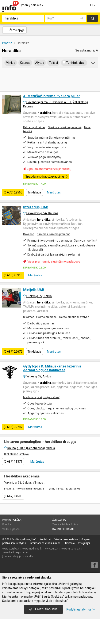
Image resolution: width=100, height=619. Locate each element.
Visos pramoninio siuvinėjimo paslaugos (53, 261)
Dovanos (28, 234)
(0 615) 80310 (13, 275)
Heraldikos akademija (21, 476)
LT (93, 5)
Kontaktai (45, 539)
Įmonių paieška (32, 5)
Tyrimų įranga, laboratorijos (63, 488)
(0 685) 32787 (13, 427)
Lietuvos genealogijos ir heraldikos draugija (40, 442)
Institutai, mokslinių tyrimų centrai (24, 488)
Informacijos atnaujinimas (45, 543)
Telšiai (53, 62)
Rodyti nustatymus (80, 609)
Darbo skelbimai (63, 529)
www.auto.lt (51, 548)
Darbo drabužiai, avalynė (74, 317)
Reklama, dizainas (34, 127)
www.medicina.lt (32, 548)
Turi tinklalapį (74, 62)
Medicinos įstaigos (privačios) (41, 397)
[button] (93, 63)
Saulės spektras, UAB (24, 539)
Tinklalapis (34, 192)
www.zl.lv (28, 556)
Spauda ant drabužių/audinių (46, 176)
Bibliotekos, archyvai (16, 454)
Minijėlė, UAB (33, 290)
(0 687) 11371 (13, 461)
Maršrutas (53, 192)
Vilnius (10, 62)
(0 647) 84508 (13, 496)
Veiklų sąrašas (11, 529)
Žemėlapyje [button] (14, 30)
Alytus (39, 62)
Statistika (69, 543)
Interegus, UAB (35, 207)
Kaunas (25, 62)
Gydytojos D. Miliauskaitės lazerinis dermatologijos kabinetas (52, 368)
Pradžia (6, 524)
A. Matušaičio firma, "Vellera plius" (51, 96)
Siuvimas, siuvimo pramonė (64, 127)
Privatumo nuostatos (66, 539)
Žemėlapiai (59, 519)
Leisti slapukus (43, 609)
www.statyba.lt (10, 548)
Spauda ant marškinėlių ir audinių (49, 169)
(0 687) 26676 (13, 351)
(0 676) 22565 (13, 192)
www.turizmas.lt (70, 548)
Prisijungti (84, 543)
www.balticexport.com (15, 552)
